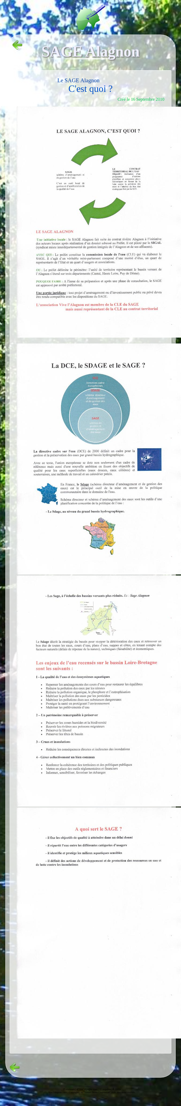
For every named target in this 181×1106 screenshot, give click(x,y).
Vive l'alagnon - (56, 1092)
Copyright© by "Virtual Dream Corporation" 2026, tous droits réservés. (102, 1092)
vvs (65, 1092)
